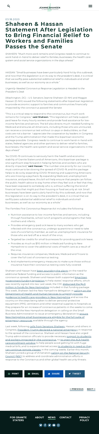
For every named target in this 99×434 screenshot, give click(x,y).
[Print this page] (14, 373)
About (39, 417)
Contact (65, 417)
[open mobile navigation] (90, 6)
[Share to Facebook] (53, 373)
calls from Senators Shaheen (47, 326)
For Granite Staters (18, 419)
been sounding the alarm (52, 270)
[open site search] (8, 6)
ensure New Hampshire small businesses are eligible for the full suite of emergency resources (46, 317)
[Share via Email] (33, 373)
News (52, 417)
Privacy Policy (84, 419)
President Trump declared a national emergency (48, 329)
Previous (77, 389)
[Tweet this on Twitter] (75, 373)
